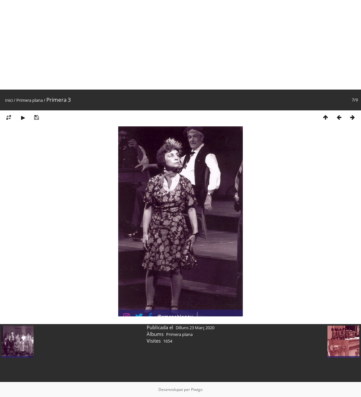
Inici (9, 100)
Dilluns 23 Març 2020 (195, 327)
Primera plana (29, 100)
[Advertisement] (180, 45)
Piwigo (197, 389)
